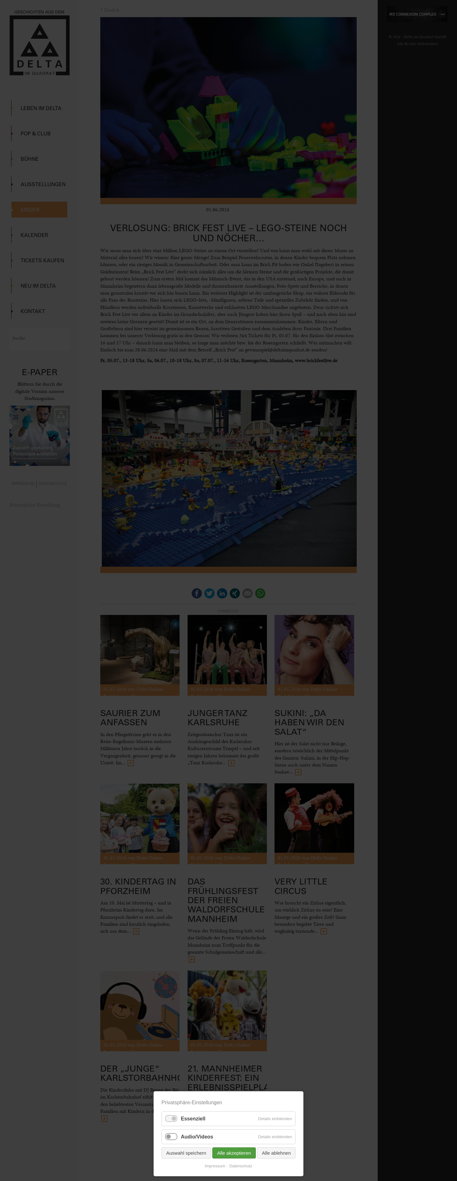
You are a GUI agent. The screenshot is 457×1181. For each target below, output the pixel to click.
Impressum (215, 1166)
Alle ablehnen (276, 1153)
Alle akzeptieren (234, 1153)
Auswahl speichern (186, 1153)
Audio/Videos (197, 1136)
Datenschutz (240, 1166)
